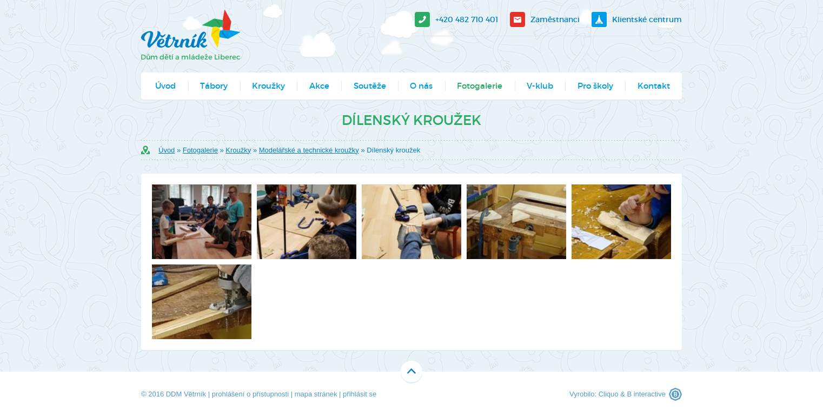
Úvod (165, 86)
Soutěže (370, 86)
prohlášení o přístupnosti (250, 394)
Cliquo (609, 394)
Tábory (214, 86)
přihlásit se (359, 394)
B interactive (646, 394)
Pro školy (595, 86)
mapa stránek (316, 394)
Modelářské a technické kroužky (309, 150)
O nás (421, 86)
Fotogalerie (479, 86)
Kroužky (268, 86)
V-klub (540, 86)
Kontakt (654, 86)
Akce (319, 86)
